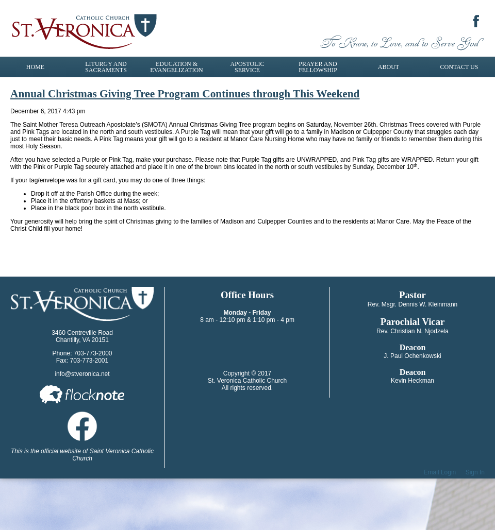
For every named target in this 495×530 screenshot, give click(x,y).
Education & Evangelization (176, 67)
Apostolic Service (247, 67)
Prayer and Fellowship (318, 67)
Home (35, 67)
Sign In (475, 472)
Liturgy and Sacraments (106, 67)
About (388, 67)
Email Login (440, 472)
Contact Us (459, 67)
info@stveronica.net (82, 374)
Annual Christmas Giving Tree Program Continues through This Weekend (184, 94)
